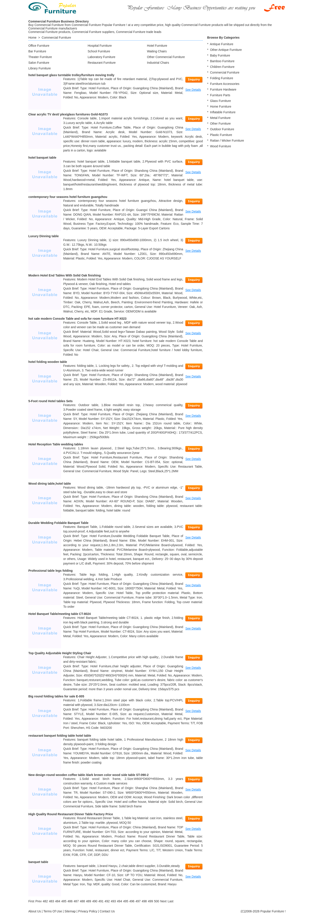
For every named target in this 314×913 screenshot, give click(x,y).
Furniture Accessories (224, 84)
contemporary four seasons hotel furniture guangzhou (67, 197)
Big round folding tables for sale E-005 (56, 696)
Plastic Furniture (221, 135)
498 (144, 901)
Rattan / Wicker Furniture (227, 140)
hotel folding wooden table (47, 362)
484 (57, 901)
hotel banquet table (42, 157)
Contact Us (107, 911)
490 (94, 901)
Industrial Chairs (158, 62)
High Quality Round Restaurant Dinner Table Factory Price (70, 814)
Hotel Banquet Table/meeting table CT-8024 (59, 614)
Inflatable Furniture (223, 112)
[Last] (170, 901)
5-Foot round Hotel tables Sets (50, 401)
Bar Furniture (37, 51)
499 (150, 901)
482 (45, 901)
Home (32, 37)
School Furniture (99, 51)
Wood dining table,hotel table (49, 483)
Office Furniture (38, 45)
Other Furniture (220, 123)
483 (51, 901)
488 (82, 901)
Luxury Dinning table (43, 236)
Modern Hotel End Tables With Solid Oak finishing (64, 275)
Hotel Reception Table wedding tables (55, 444)
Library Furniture (39, 68)
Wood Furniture (220, 146)
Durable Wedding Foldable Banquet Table (58, 523)
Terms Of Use (52, 911)
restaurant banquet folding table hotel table (59, 735)
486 (69, 901)
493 (113, 901)
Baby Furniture (220, 55)
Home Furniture (220, 106)
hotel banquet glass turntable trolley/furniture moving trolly (71, 75)
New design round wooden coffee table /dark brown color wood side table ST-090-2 (88, 775)
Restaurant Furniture (102, 62)
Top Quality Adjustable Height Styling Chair (59, 653)
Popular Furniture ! (273, 911)
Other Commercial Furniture (166, 57)
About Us (34, 911)
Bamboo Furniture (222, 61)
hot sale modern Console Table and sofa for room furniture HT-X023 (77, 318)
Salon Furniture (38, 62)
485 (63, 901)
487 (76, 901)
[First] (31, 901)
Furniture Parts (220, 95)
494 (119, 901)
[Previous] (38, 901)
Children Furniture (222, 67)
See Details (193, 89)
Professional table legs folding (50, 570)
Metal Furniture (220, 118)
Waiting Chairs (157, 51)
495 (125, 901)
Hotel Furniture (157, 45)
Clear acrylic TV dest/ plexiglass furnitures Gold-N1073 (68, 114)
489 (88, 901)
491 (100, 901)
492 (107, 901)
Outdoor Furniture (222, 129)
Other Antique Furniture (226, 49)
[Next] (163, 901)
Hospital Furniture (100, 45)
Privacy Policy (87, 911)
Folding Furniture (221, 78)
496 (131, 901)
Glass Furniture (220, 101)
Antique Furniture (221, 44)
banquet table (38, 862)
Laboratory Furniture (101, 57)
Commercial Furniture (56, 37)
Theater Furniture (40, 57)
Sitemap (70, 911)
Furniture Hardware (223, 89)
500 (156, 901)
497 (137, 901)
